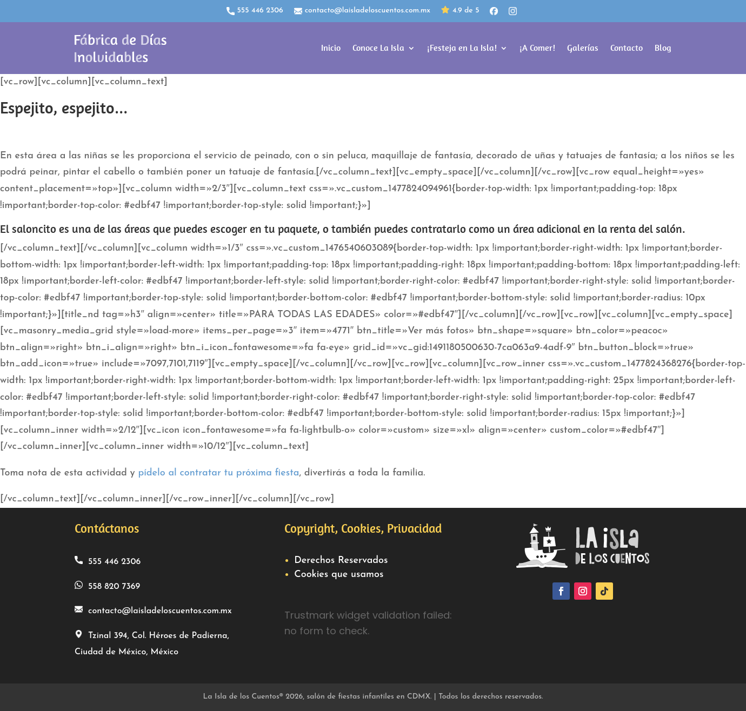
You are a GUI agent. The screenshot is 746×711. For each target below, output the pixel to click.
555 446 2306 (255, 10)
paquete (297, 229)
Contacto (626, 48)
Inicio (331, 48)
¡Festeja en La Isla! (462, 48)
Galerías (582, 48)
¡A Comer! (537, 48)
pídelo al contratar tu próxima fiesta (218, 473)
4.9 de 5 (460, 11)
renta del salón (646, 229)
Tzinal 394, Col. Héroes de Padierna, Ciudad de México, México (152, 643)
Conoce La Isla (378, 48)
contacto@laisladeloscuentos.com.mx (362, 10)
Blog (663, 48)
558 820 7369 (107, 586)
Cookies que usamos (338, 574)
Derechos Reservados (341, 560)
